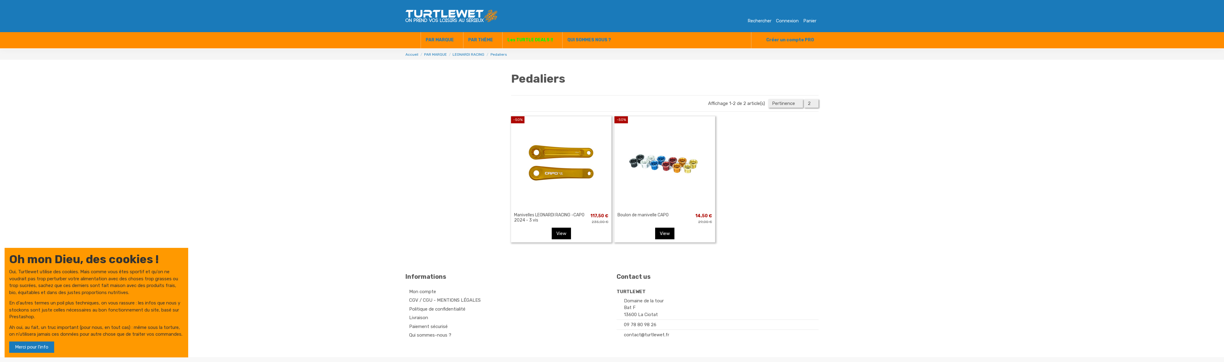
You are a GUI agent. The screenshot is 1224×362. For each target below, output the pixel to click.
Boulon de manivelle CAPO (643, 215)
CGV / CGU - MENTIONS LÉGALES (445, 300)
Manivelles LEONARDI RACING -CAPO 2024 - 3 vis (549, 217)
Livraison (418, 317)
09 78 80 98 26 (640, 324)
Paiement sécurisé (428, 326)
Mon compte (422, 291)
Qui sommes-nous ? (430, 335)
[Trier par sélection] (785, 103)
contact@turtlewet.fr (646, 335)
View (561, 233)
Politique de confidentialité (437, 309)
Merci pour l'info (31, 347)
